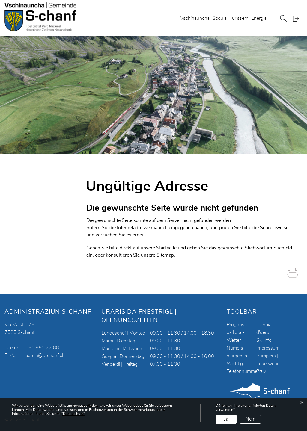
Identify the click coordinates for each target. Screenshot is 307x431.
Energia (259, 18)
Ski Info (264, 340)
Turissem (239, 18)
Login (298, 18)
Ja (226, 419)
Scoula (220, 18)
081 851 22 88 (42, 347)
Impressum (267, 348)
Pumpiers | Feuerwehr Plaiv (267, 363)
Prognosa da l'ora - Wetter (237, 332)
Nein (250, 419)
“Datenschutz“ (73, 413)
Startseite (166, 248)
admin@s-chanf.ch (45, 355)
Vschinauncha (195, 18)
